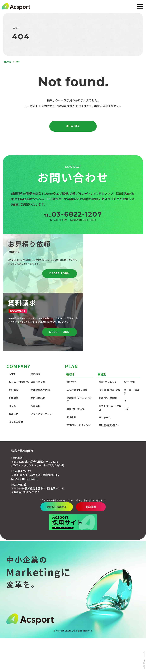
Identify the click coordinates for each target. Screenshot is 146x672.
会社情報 (13, 332)
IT (125, 343)
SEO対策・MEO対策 (77, 331)
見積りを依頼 (38, 324)
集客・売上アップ (75, 351)
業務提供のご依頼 (40, 332)
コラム (12, 347)
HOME (12, 316)
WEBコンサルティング (79, 367)
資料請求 (35, 316)
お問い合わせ (38, 340)
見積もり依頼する (53, 449)
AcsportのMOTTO (19, 324)
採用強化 (71, 323)
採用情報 (35, 347)
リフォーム (105, 359)
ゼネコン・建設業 (108, 340)
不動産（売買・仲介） (109, 367)
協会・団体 (129, 323)
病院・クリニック (108, 323)
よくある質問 (16, 363)
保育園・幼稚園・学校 (109, 331)
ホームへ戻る (73, 126)
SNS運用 (71, 359)
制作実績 (13, 340)
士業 (126, 351)
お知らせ (13, 355)
